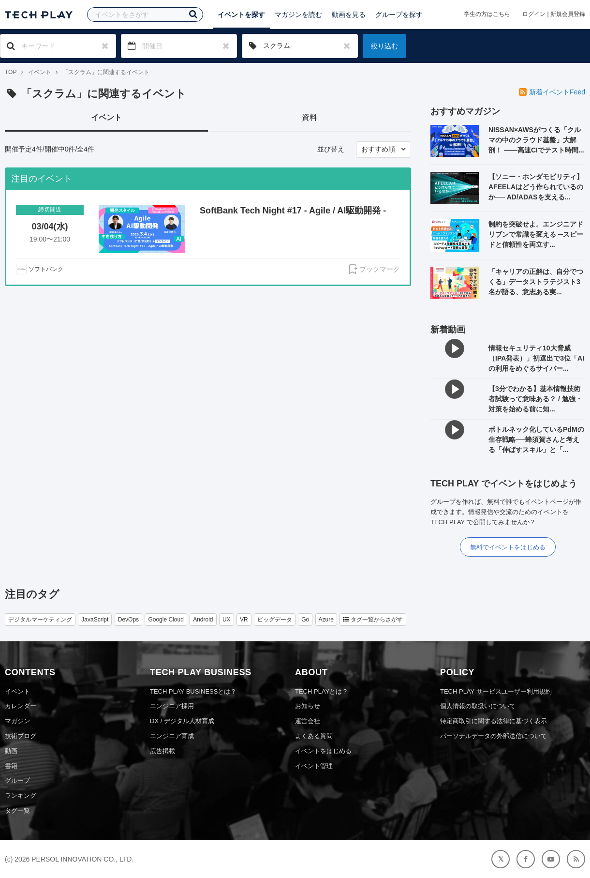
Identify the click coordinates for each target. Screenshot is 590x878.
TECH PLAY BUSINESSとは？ (193, 691)
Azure (326, 619)
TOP (10, 72)
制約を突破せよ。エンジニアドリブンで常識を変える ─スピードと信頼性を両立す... (535, 234)
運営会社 (307, 721)
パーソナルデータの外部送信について (493, 736)
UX (226, 619)
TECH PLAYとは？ (321, 691)
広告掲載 (162, 751)
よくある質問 (314, 736)
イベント (39, 72)
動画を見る (349, 14)
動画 (11, 751)
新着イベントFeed (552, 92)
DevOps (128, 619)
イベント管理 (314, 766)
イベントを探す (241, 14)
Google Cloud (165, 619)
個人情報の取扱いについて (478, 706)
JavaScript (94, 619)
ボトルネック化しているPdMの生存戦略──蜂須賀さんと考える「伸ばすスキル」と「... (536, 439)
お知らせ (307, 706)
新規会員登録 (567, 14)
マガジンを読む (298, 14)
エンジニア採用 (172, 706)
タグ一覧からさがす (372, 619)
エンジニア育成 (172, 736)
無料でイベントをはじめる (508, 547)
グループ (17, 780)
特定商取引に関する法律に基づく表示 (493, 721)
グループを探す (399, 14)
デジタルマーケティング (40, 619)
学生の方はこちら (487, 14)
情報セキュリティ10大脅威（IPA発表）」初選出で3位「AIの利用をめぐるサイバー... (536, 358)
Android (203, 619)
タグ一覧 (17, 810)
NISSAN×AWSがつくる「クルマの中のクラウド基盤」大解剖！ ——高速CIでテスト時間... (536, 140)
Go (305, 619)
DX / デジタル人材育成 (182, 721)
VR (244, 619)
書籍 (11, 766)
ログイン (534, 14)
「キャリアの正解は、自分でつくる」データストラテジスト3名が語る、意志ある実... (535, 282)
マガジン (17, 721)
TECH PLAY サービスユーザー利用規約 (496, 691)
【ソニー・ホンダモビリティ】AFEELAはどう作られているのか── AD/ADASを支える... (535, 187)
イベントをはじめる (323, 751)
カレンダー (20, 706)
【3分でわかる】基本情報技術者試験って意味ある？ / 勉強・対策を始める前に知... (535, 399)
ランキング (20, 795)
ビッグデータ (274, 619)
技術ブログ (20, 736)
